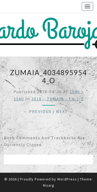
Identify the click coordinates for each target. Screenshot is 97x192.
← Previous (37, 111)
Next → (65, 111)
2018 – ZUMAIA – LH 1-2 (57, 98)
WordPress (67, 179)
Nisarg (48, 185)
